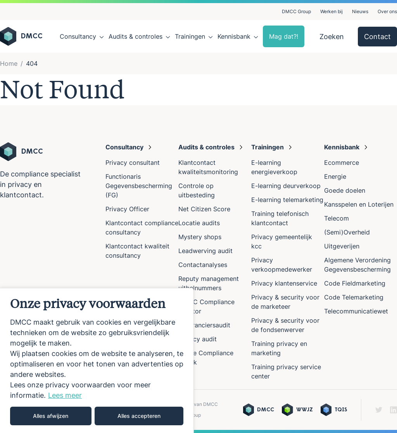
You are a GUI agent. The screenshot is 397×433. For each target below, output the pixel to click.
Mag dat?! (283, 36)
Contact (377, 37)
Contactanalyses (202, 265)
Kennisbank (233, 36)
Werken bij (331, 11)
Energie (335, 176)
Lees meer (65, 395)
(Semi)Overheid (347, 232)
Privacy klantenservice (284, 283)
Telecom (336, 218)
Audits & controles (135, 36)
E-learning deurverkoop (286, 186)
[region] (97, 360)
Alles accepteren (139, 415)
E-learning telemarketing (287, 200)
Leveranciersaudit (204, 325)
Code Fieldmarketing (354, 283)
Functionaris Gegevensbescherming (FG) (138, 186)
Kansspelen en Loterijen (359, 204)
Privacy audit (197, 339)
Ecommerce (341, 162)
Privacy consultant (132, 162)
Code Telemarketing (353, 297)
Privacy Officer (127, 209)
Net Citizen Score (204, 209)
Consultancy (78, 36)
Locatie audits (199, 223)
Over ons (387, 11)
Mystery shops (199, 237)
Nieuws (360, 11)
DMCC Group (296, 11)
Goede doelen (344, 190)
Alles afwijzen (50, 415)
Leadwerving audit (205, 251)
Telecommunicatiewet (356, 311)
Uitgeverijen (341, 246)
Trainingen (190, 36)
